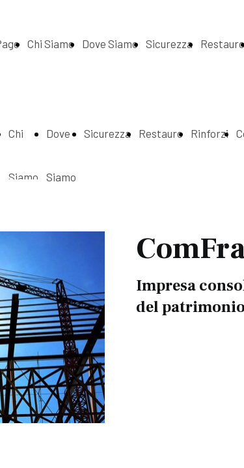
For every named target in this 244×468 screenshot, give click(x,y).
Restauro (161, 133)
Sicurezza (169, 43)
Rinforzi (209, 133)
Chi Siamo (50, 43)
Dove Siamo (110, 43)
